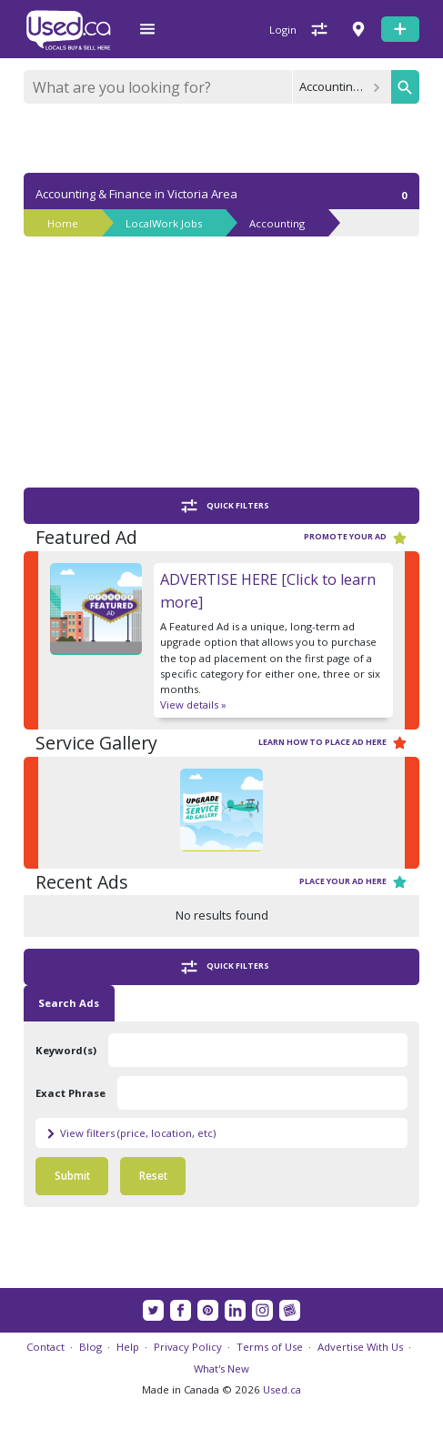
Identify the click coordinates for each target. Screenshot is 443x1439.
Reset (153, 1175)
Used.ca (282, 1389)
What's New (221, 1368)
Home (62, 223)
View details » (193, 704)
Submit (72, 1175)
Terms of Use (270, 1346)
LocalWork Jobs (164, 223)
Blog (90, 1346)
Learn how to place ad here (333, 742)
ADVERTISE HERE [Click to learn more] (268, 590)
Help (127, 1346)
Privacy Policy (188, 1346)
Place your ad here (353, 882)
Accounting (277, 223)
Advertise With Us (360, 1346)
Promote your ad (356, 538)
